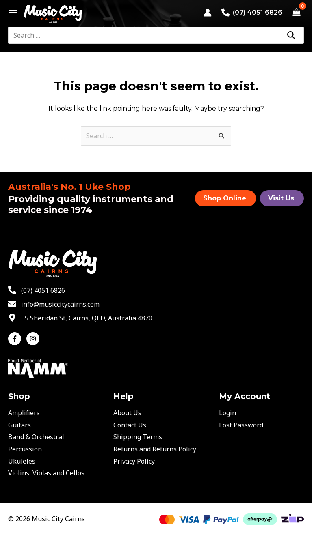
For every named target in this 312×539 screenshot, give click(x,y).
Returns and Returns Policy (154, 449)
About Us (127, 412)
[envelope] (54, 304)
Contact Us (129, 425)
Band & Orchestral (36, 436)
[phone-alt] (36, 290)
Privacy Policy (134, 461)
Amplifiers (24, 412)
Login (227, 412)
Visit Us (281, 198)
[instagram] (33, 338)
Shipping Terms (137, 436)
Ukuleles (21, 461)
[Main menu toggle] (11, 12)
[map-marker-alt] (80, 318)
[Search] (291, 35)
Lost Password (241, 425)
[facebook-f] (16, 338)
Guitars (19, 425)
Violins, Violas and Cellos (46, 472)
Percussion (25, 449)
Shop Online (224, 198)
